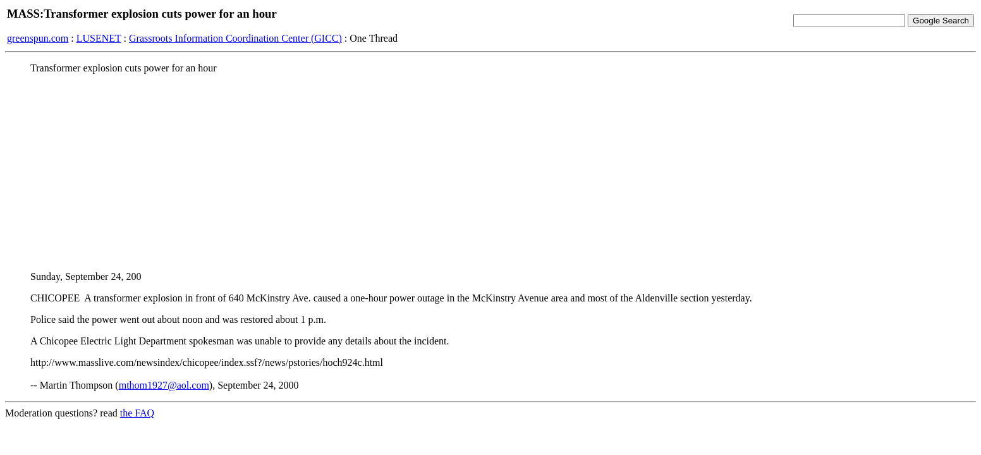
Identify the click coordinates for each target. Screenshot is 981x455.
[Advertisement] (490, 172)
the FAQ (137, 413)
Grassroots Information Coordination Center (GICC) (235, 38)
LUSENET (98, 38)
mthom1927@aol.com (164, 385)
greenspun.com (37, 38)
